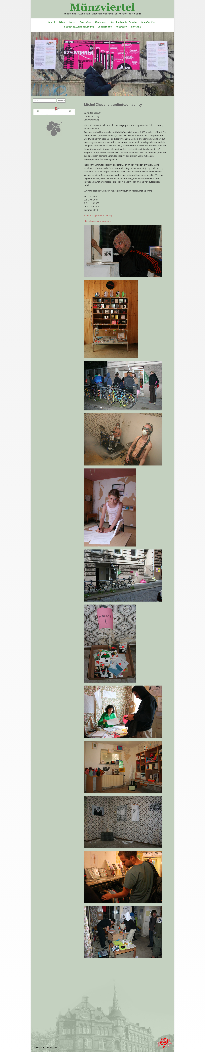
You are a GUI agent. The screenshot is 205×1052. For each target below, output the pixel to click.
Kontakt (136, 27)
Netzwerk (121, 27)
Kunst (72, 22)
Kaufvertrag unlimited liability (98, 215)
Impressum (52, 1047)
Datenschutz (39, 1047)
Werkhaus (100, 22)
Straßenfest (149, 22)
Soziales (85, 22)
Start (51, 22)
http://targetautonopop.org (97, 220)
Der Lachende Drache (123, 22)
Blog (62, 22)
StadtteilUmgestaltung (79, 27)
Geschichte (105, 27)
